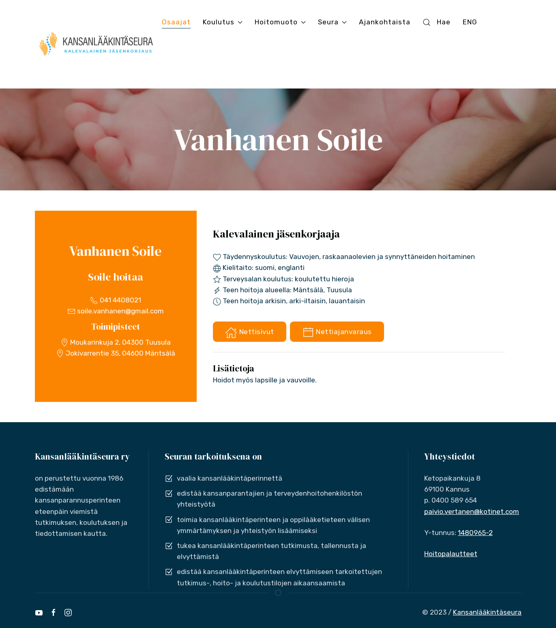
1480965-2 (475, 533)
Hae (436, 22)
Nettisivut (249, 332)
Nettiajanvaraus (337, 332)
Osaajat (176, 22)
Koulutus (223, 22)
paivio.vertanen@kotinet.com (471, 511)
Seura (332, 22)
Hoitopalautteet (450, 554)
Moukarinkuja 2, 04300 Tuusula (115, 342)
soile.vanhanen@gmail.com (115, 311)
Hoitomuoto (280, 22)
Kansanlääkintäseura (487, 612)
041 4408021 (115, 300)
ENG (470, 22)
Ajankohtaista (384, 22)
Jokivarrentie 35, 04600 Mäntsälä (115, 353)
